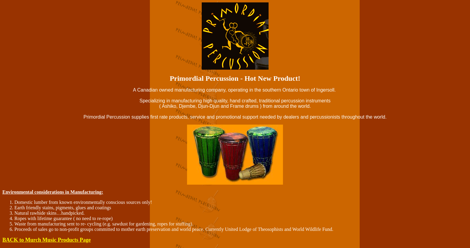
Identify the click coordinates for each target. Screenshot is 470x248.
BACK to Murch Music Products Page (46, 240)
